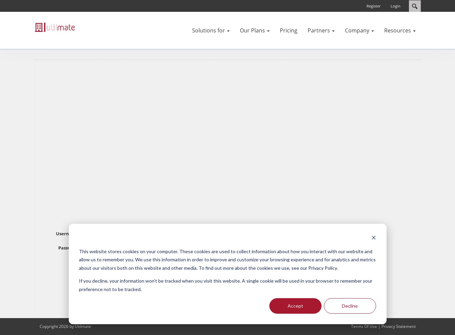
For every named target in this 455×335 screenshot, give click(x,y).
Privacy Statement (398, 326)
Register (373, 5)
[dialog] (228, 274)
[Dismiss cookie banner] (373, 238)
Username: (68, 234)
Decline (350, 306)
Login (395, 5)
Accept (295, 306)
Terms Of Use (364, 326)
